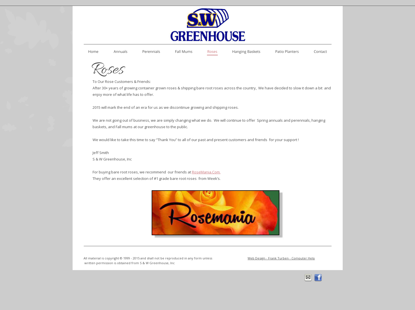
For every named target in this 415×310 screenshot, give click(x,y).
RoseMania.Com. (206, 172)
